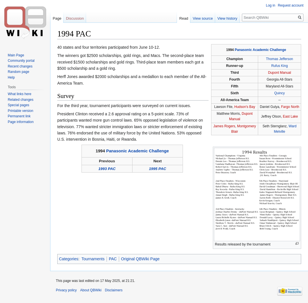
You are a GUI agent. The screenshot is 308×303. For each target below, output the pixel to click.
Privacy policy (66, 290)
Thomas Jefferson (279, 59)
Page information (21, 122)
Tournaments (93, 259)
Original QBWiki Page (140, 259)
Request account (290, 5)
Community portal (21, 61)
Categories (68, 259)
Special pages (18, 105)
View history (227, 18)
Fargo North (290, 107)
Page (57, 18)
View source (203, 18)
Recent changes (20, 66)
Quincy (279, 93)
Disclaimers (114, 290)
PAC (113, 259)
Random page (18, 72)
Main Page (16, 55)
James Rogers (224, 126)
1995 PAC (157, 169)
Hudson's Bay (244, 107)
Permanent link (19, 116)
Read (183, 18)
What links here (19, 94)
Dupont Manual (279, 73)
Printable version (20, 111)
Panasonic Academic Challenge (260, 50)
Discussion (75, 18)
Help (11, 77)
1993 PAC (107, 169)
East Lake (290, 116)
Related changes (20, 100)
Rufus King (279, 66)
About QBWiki (90, 290)
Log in (270, 5)
